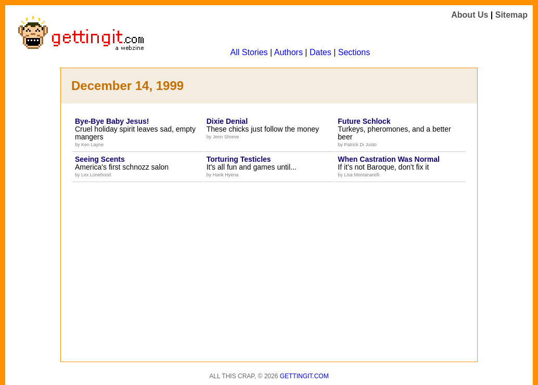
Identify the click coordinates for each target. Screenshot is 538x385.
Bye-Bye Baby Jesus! (112, 121)
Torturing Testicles (239, 159)
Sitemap (511, 14)
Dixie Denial (227, 121)
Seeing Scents (100, 159)
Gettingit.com (304, 376)
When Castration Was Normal (389, 159)
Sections (354, 52)
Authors (288, 52)
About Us (469, 14)
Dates (320, 52)
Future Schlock (364, 121)
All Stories (249, 52)
